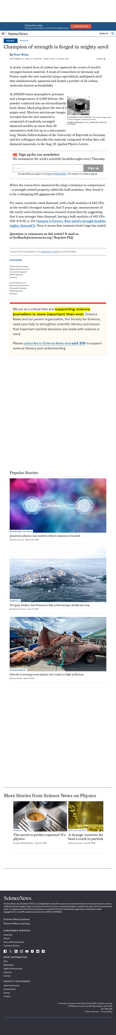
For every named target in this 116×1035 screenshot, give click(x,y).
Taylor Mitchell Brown (25, 843)
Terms (49, 174)
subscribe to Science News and (54, 343)
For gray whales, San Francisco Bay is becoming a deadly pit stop (50, 605)
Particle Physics (77, 830)
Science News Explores (17, 919)
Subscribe (8, 935)
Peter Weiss (21, 55)
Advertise (8, 972)
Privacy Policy (60, 174)
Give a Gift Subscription (14, 942)
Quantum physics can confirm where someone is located (45, 536)
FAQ (5, 961)
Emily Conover (18, 540)
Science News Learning (16, 923)
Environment (18, 670)
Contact (7, 976)
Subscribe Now (81, 26)
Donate (7, 993)
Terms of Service (91, 1011)
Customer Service (11, 945)
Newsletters (9, 965)
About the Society (11, 985)
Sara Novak (17, 678)
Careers (7, 996)
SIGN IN (104, 33)
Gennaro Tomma (19, 609)
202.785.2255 (106, 1009)
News (10, 40)
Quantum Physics (21, 531)
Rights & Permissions (13, 968)
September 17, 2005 (49, 251)
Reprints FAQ (63, 237)
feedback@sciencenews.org (32, 237)
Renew (7, 938)
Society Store (10, 989)
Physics (24, 41)
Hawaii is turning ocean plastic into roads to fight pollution (47, 674)
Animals (15, 601)
